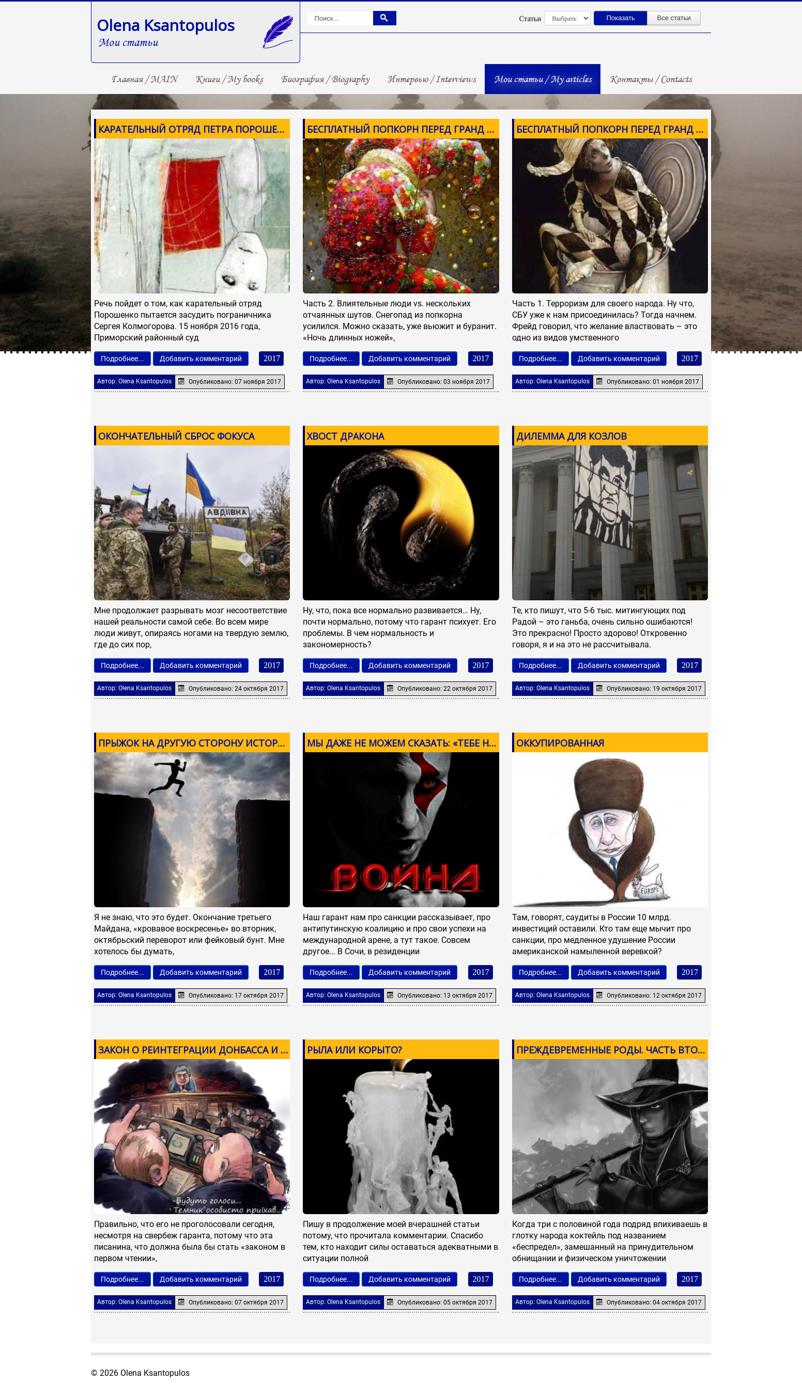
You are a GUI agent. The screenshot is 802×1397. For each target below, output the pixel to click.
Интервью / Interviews (431, 79)
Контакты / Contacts (650, 79)
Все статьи (674, 18)
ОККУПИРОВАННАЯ (560, 743)
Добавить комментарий (201, 358)
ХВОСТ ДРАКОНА (345, 436)
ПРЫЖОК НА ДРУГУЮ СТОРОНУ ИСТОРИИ (195, 743)
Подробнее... (122, 358)
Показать (621, 18)
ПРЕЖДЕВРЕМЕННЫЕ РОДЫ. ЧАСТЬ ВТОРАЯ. (616, 1050)
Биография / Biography (325, 79)
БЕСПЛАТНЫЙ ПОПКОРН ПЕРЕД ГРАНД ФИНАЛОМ (421, 129)
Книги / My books (229, 79)
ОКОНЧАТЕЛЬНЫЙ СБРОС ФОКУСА (176, 436)
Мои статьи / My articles (542, 79)
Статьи (530, 18)
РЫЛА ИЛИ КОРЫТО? (354, 1050)
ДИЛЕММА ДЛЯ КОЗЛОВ (571, 436)
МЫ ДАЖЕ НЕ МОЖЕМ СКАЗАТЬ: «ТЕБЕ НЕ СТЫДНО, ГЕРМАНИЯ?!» (455, 743)
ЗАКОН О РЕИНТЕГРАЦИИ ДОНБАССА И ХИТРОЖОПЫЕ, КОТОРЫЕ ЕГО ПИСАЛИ (278, 1050)
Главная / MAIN (144, 79)
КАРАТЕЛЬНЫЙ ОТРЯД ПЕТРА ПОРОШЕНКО (197, 129)
